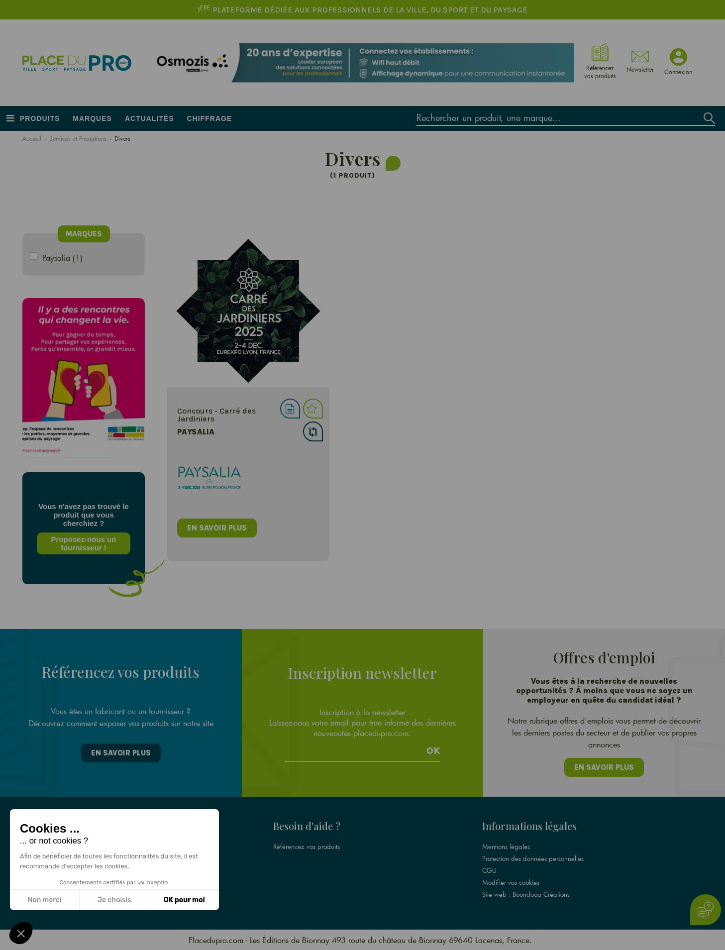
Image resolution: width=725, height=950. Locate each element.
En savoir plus (121, 752)
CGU (489, 870)
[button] (21, 933)
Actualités (149, 118)
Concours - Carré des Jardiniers (212, 414)
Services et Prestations (77, 138)
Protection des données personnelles (533, 858)
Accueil (31, 138)
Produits (40, 118)
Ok (433, 750)
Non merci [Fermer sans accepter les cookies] (44, 900)
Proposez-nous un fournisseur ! (81, 543)
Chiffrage (209, 118)
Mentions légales (506, 846)
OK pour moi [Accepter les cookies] (184, 900)
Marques (92, 118)
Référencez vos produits (306, 846)
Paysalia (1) (62, 257)
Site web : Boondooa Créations (526, 894)
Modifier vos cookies (510, 882)
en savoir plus (213, 528)
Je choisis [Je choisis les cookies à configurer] (114, 900)
